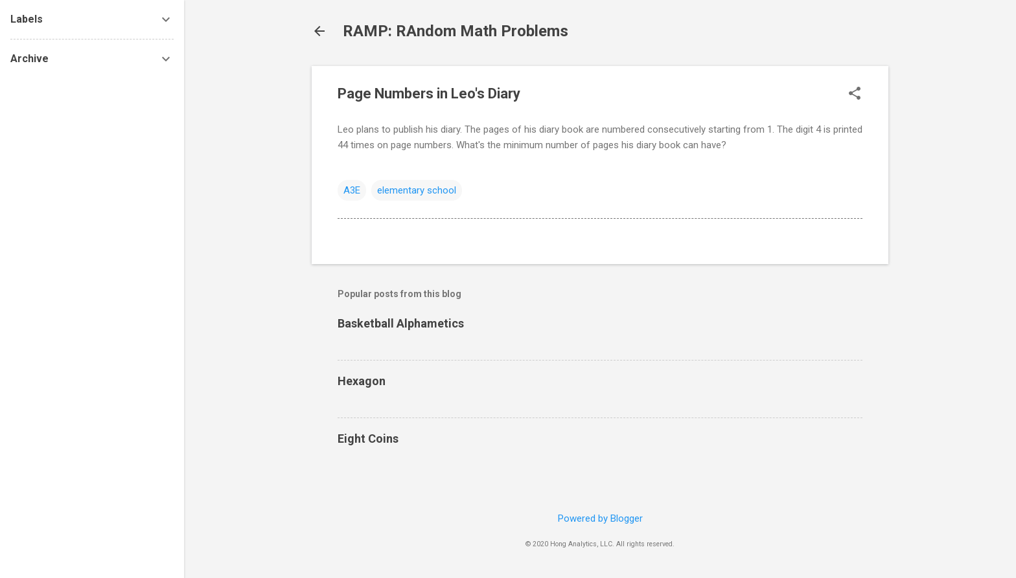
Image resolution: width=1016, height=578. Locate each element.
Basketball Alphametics (401, 323)
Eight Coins (368, 438)
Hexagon (362, 381)
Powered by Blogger (600, 518)
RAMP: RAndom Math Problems (455, 31)
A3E (351, 190)
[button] (854, 94)
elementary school (416, 190)
